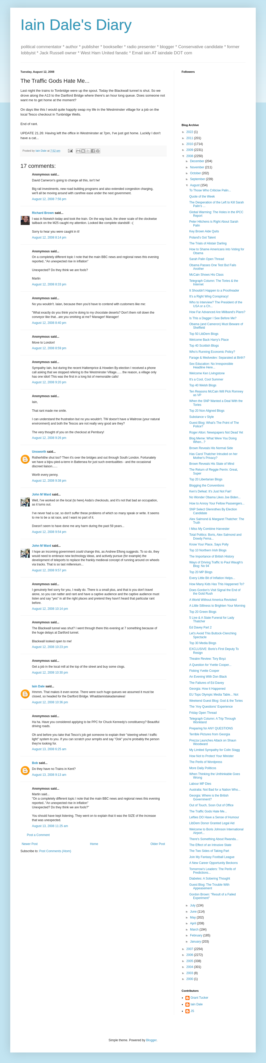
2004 (190, 967)
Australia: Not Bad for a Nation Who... (214, 789)
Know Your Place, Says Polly (208, 544)
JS (192, 1011)
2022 (190, 132)
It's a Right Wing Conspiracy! (209, 296)
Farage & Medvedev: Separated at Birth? (217, 357)
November (197, 167)
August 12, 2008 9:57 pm (49, 570)
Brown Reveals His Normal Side (211, 448)
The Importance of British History (211, 556)
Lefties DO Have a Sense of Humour (214, 817)
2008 (190, 156)
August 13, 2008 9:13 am (49, 775)
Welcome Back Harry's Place (209, 340)
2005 (190, 961)
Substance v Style (201, 417)
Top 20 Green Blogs (202, 612)
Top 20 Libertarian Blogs (205, 479)
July (193, 905)
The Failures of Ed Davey (206, 683)
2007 (190, 949)
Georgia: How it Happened (207, 688)
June (193, 911)
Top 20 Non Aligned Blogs (206, 410)
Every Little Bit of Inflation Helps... (212, 578)
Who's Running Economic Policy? (212, 352)
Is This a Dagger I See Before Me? (213, 318)
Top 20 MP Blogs (201, 572)
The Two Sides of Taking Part (209, 851)
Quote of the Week (202, 196)
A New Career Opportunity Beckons (213, 863)
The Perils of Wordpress (205, 762)
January (196, 941)
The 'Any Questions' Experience (211, 706)
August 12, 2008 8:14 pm (49, 237)
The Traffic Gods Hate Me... (208, 811)
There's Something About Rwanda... (213, 839)
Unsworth (39, 451)
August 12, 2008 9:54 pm (49, 532)
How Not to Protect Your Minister (211, 756)
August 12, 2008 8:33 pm (49, 284)
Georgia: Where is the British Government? (208, 797)
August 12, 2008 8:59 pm (49, 348)
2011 (190, 138)
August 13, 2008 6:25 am (49, 749)
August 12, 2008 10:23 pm (50, 647)
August (195, 185)
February (196, 935)
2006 (190, 955)
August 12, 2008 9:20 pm (49, 382)
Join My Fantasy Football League (212, 857)
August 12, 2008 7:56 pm (49, 199)
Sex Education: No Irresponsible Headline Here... (211, 365)
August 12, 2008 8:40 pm (49, 323)
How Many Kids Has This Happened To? (216, 584)
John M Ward (41, 494)
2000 (190, 979)
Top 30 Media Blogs (202, 643)
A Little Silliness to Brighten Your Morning (217, 605)
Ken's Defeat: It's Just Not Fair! (210, 491)
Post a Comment (38, 835)
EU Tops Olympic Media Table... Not (213, 694)
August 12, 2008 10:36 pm (50, 702)
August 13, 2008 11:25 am (50, 826)
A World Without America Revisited (213, 600)
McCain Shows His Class (206, 274)
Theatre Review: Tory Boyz (207, 658)
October (196, 173)
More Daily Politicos (202, 768)
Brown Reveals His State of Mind (211, 464)
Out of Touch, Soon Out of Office (211, 805)
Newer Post (30, 844)
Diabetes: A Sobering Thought (209, 878)
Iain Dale (38, 686)
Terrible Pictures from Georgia (209, 734)
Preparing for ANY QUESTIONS (211, 728)
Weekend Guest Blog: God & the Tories (216, 701)
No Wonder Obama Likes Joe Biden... (215, 497)
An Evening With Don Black (208, 676)
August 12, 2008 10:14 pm (50, 609)
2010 (190, 144)
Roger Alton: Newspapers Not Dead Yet (216, 432)
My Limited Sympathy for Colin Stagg (214, 750)
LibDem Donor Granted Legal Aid (212, 823)
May (193, 917)
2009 (190, 150)
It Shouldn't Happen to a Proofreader (214, 290)
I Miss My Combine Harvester (209, 529)
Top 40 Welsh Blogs (202, 385)
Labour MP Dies (200, 784)
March (194, 929)
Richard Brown (43, 213)
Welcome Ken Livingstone (207, 373)
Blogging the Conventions (206, 485)
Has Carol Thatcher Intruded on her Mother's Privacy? (213, 455)
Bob (35, 763)
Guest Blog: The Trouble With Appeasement (209, 886)
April (193, 923)
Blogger (151, 1040)
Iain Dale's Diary (76, 24)
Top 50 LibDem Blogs (203, 334)
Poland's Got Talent (202, 237)
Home (94, 844)
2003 (190, 973)
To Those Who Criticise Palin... (210, 190)
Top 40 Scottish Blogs (204, 345)
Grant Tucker (199, 997)
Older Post (157, 844)
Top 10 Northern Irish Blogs (207, 550)
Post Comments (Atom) (55, 851)
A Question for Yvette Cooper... (210, 665)
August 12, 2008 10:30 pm (50, 672)
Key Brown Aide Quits (204, 231)
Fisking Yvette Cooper (204, 671)
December (197, 161)
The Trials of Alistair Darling (208, 243)
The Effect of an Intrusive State (210, 845)
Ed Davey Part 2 (200, 627)
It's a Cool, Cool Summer (206, 379)
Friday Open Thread (203, 713)
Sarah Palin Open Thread (206, 259)
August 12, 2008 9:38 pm (49, 480)
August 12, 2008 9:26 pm (49, 438)
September (198, 179)
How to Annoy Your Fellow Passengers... (217, 503)
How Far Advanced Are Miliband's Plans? (217, 312)
